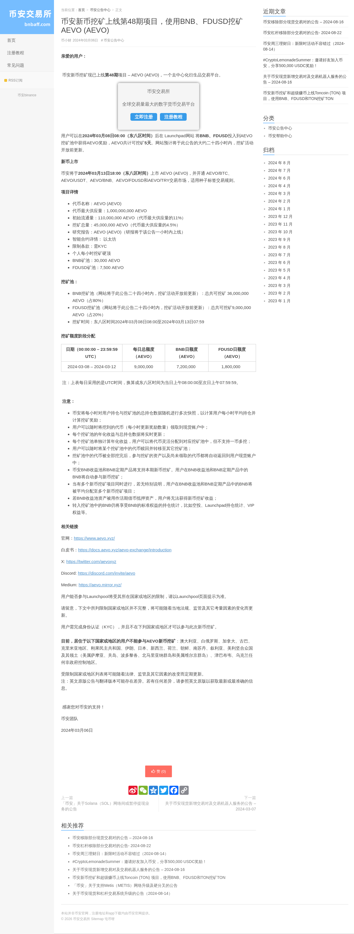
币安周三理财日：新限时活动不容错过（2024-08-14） (120, 854)
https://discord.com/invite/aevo (106, 573)
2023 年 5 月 (279, 270)
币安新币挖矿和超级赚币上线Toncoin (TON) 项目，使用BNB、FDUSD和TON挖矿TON (148, 878)
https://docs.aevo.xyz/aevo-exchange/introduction (125, 549)
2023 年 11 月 (280, 224)
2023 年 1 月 (279, 301)
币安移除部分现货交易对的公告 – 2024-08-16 (112, 838)
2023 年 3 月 (279, 285)
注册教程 (15, 52)
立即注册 (144, 116)
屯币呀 (110, 920)
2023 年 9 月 (279, 239)
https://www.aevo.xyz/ (94, 538)
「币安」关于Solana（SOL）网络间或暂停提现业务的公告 (105, 807)
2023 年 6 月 (279, 262)
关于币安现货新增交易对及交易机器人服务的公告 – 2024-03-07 (210, 807)
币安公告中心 (100, 10)
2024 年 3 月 (279, 193)
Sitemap (97, 920)
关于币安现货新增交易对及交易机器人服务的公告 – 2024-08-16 (128, 870)
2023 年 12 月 (280, 216)
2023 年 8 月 (279, 247)
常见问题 (15, 65)
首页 (11, 40)
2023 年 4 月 (279, 278)
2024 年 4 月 (279, 186)
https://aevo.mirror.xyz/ (100, 584)
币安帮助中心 (280, 136)
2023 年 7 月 (279, 255)
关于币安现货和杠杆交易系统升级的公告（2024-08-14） (122, 894)
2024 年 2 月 (279, 201)
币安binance (27, 95)
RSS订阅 (13, 80)
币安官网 (135, 914)
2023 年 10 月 (280, 232)
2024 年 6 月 (279, 178)
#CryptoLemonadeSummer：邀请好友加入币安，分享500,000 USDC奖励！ (139, 862)
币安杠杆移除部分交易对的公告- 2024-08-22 (111, 846)
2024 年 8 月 (279, 162)
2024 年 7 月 (279, 170)
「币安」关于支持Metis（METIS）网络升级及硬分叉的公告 (125, 886)
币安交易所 (27, 17)
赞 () (158, 772)
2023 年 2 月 (279, 293)
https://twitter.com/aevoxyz (91, 561)
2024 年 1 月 (279, 209)
